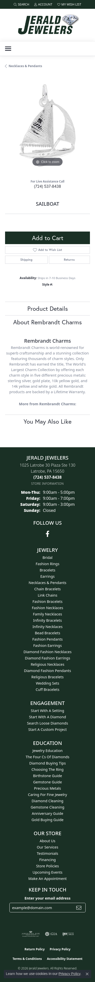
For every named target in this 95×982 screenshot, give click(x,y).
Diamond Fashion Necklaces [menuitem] (48, 651)
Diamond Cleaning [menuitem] (47, 800)
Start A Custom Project (47, 729)
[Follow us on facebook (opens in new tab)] (47, 534)
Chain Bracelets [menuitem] (47, 589)
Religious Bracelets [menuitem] (47, 677)
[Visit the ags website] (30, 934)
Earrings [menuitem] (47, 576)
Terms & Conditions (27, 959)
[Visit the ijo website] (68, 934)
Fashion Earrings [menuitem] (47, 645)
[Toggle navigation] (8, 48)
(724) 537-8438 (47, 186)
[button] (21, 4)
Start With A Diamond (47, 717)
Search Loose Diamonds (47, 723)
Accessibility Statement (64, 959)
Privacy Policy (60, 949)
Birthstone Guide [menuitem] (47, 775)
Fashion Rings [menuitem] (48, 563)
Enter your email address (47, 898)
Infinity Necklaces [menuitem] (47, 626)
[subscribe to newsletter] (78, 907)
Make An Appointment (47, 878)
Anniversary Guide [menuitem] (47, 813)
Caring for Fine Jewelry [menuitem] (47, 794)
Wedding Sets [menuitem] (47, 683)
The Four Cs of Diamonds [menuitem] (47, 756)
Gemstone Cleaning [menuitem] (47, 807)
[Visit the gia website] (51, 934)
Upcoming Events (47, 872)
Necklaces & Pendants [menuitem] (47, 582)
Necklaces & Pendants (25, 66)
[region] (47, 125)
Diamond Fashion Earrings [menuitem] (47, 658)
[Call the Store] (47, 477)
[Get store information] (47, 483)
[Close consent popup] (87, 973)
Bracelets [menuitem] (47, 570)
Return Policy (35, 949)
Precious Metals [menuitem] (47, 788)
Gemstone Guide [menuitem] (47, 782)
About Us (47, 840)
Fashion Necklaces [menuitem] (47, 607)
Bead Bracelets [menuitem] (47, 633)
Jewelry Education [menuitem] (47, 750)
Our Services (47, 847)
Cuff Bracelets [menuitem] (48, 689)
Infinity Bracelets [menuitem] (47, 620)
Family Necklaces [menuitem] (47, 614)
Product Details (47, 308)
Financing (47, 859)
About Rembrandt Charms (47, 322)
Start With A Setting (47, 710)
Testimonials (47, 853)
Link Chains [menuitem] (47, 595)
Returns (69, 259)
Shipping (26, 259)
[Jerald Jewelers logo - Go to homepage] (47, 25)
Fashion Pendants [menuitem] (47, 639)
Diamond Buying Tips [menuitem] (47, 763)
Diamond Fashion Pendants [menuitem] (47, 670)
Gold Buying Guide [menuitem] (47, 819)
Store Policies (47, 866)
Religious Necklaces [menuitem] (47, 664)
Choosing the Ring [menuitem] (47, 769)
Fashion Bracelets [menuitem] (47, 601)
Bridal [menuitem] (48, 557)
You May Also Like (47, 421)
